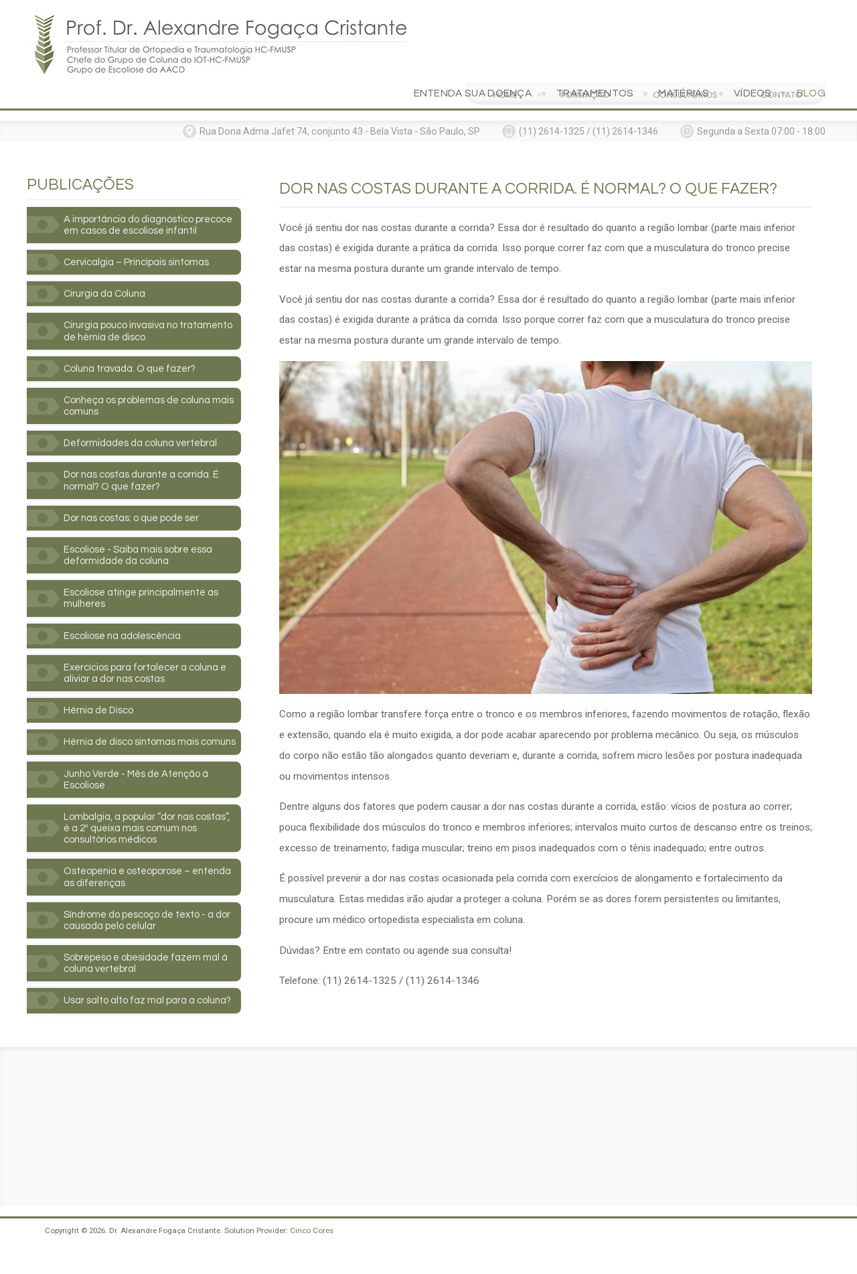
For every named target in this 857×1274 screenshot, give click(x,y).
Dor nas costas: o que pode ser (136, 503)
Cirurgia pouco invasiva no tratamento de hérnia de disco (136, 313)
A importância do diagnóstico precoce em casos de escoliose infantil (139, 199)
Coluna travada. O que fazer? (135, 351)
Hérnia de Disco (101, 700)
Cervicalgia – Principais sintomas (141, 243)
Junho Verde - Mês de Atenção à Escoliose (141, 782)
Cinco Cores (311, 1251)
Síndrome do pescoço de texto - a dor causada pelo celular (152, 927)
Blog (811, 61)
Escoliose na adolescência (127, 624)
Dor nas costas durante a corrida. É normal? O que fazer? (146, 466)
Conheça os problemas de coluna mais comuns (143, 389)
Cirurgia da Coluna (107, 275)
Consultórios (685, 12)
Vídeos (753, 61)
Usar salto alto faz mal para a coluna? (133, 1014)
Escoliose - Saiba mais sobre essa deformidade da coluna (143, 541)
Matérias (683, 61)
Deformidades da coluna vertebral (146, 428)
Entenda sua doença (473, 61)
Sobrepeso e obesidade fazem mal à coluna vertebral (151, 971)
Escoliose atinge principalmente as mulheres (146, 586)
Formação (585, 12)
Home (505, 12)
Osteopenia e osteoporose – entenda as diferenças (132, 882)
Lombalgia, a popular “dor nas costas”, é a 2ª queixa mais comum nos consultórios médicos (144, 832)
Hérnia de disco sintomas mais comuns (135, 738)
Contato (781, 12)
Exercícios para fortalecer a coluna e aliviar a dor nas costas (151, 662)
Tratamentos (594, 61)
